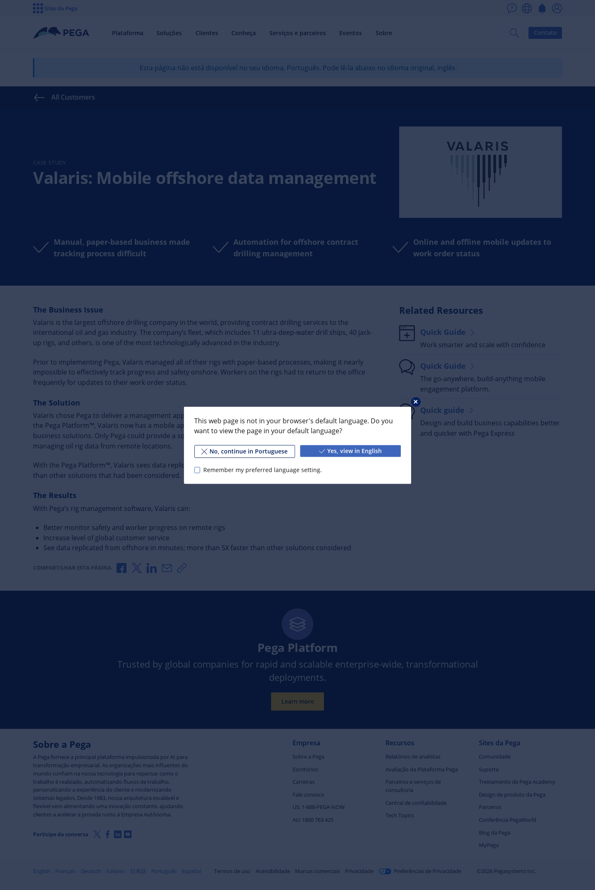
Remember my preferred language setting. (262, 470)
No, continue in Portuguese (244, 451)
